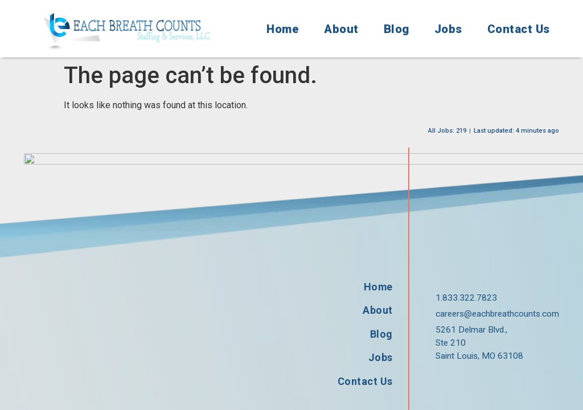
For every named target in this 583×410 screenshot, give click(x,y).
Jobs (448, 29)
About (341, 29)
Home (282, 29)
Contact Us (518, 29)
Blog (396, 29)
